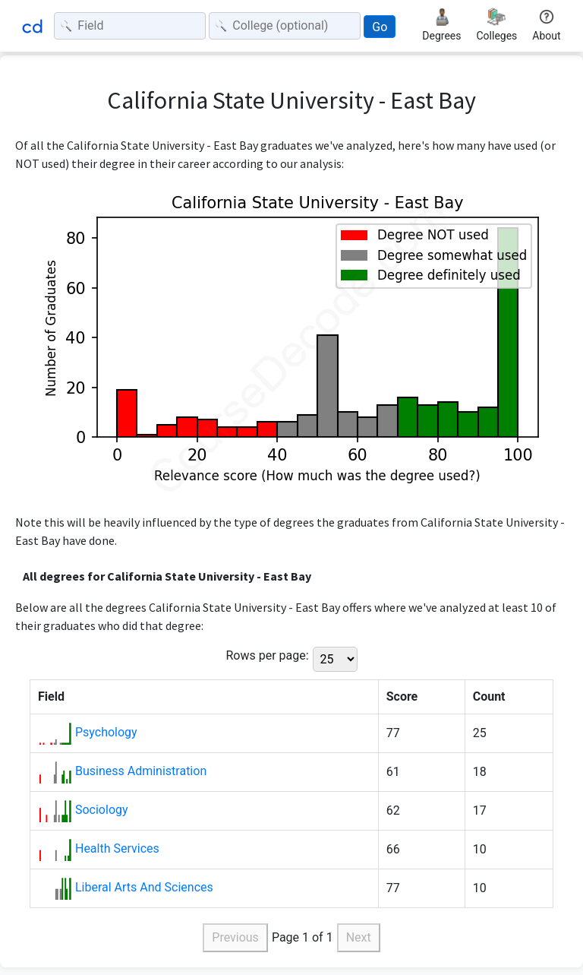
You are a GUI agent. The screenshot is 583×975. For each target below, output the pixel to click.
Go (379, 27)
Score (402, 696)
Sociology (101, 809)
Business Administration (140, 771)
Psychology (106, 732)
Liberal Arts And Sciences (144, 887)
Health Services (117, 848)
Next (358, 937)
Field (51, 696)
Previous (235, 937)
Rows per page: (266, 655)
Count (489, 696)
